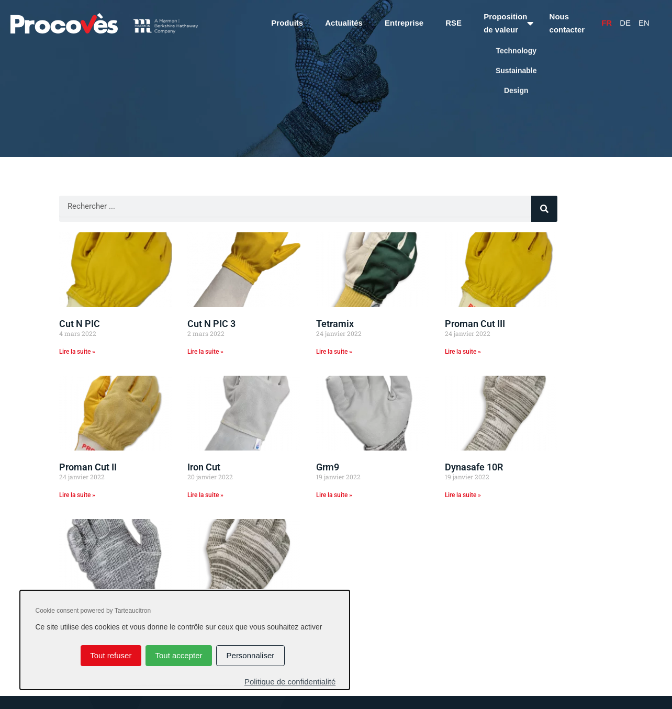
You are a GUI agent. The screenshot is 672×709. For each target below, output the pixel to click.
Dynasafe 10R (474, 467)
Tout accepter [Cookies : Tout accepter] (178, 655)
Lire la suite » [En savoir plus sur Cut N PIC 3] (205, 351)
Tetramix (335, 323)
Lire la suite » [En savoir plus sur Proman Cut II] (77, 495)
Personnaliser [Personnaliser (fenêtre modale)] (251, 655)
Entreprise (404, 22)
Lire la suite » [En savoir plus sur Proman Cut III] (463, 351)
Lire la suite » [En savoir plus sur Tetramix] (334, 351)
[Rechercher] (544, 209)
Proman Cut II (88, 467)
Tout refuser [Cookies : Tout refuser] (110, 655)
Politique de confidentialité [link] (289, 681)
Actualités (344, 22)
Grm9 (327, 467)
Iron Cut (203, 467)
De (625, 22)
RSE (453, 22)
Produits (287, 22)
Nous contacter (567, 23)
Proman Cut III (475, 323)
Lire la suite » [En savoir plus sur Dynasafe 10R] (463, 495)
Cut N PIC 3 (211, 323)
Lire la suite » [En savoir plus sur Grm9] (334, 495)
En (644, 22)
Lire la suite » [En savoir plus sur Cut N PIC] (77, 351)
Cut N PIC (79, 323)
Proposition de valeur (505, 23)
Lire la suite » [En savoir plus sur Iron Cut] (205, 495)
